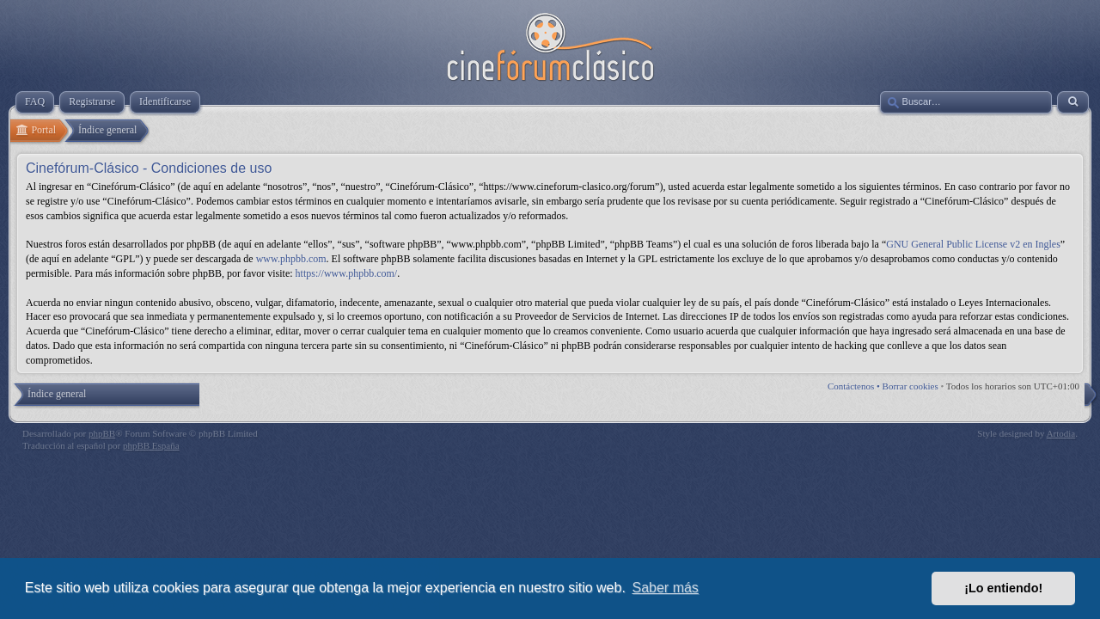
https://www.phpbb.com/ (347, 273)
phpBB (102, 433)
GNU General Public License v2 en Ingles (973, 244)
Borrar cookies (910, 386)
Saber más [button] (665, 587)
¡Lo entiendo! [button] (1003, 588)
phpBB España (151, 445)
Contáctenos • (855, 386)
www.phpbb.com (291, 259)
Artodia (1061, 433)
